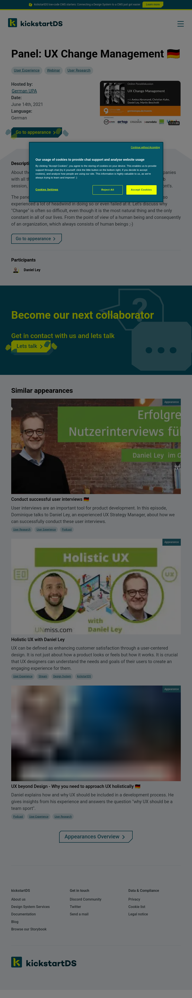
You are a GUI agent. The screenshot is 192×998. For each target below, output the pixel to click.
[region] (96, 172)
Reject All (107, 189)
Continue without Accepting (145, 147)
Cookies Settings (47, 189)
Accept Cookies (141, 189)
